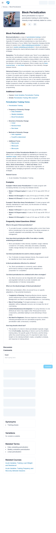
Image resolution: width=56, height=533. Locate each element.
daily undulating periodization (31, 45)
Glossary (5, 7)
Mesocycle (14, 146)
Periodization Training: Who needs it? (26, 98)
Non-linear (14, 128)
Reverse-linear (16, 125)
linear (46, 63)
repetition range (11, 156)
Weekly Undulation (17, 114)
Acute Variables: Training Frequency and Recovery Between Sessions (19, 470)
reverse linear (10, 65)
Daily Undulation (16, 111)
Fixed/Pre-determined (18, 137)
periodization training (34, 37)
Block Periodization (15, 7)
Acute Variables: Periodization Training (26, 95)
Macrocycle (15, 143)
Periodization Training (16, 105)
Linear (13, 123)
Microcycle (14, 148)
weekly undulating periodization (24, 47)
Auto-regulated (16, 134)
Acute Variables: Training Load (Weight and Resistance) (18, 464)
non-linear (21, 65)
